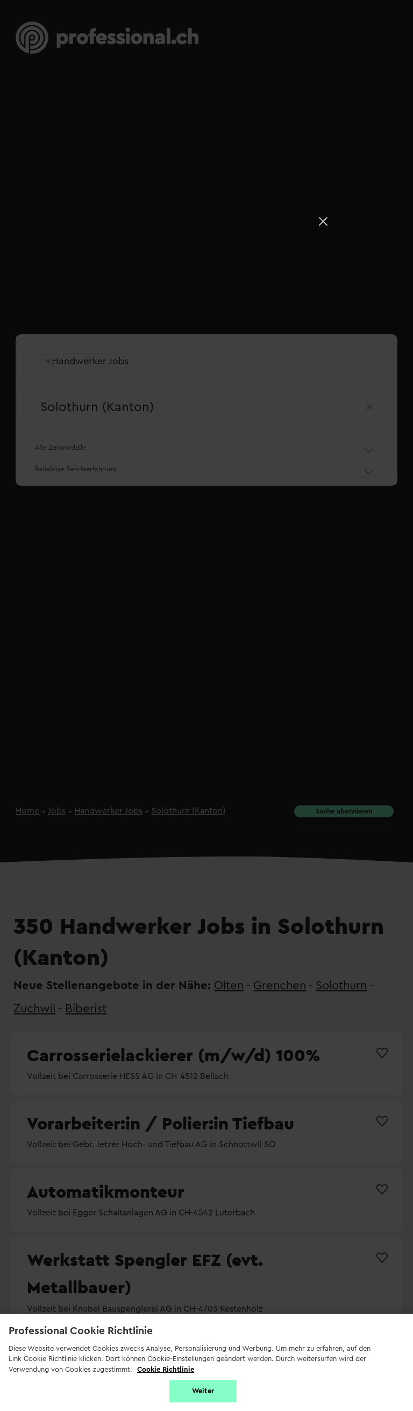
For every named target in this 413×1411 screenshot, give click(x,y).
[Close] (323, 221)
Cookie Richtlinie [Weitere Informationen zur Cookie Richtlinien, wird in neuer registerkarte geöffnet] (165, 1369)
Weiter (203, 1390)
